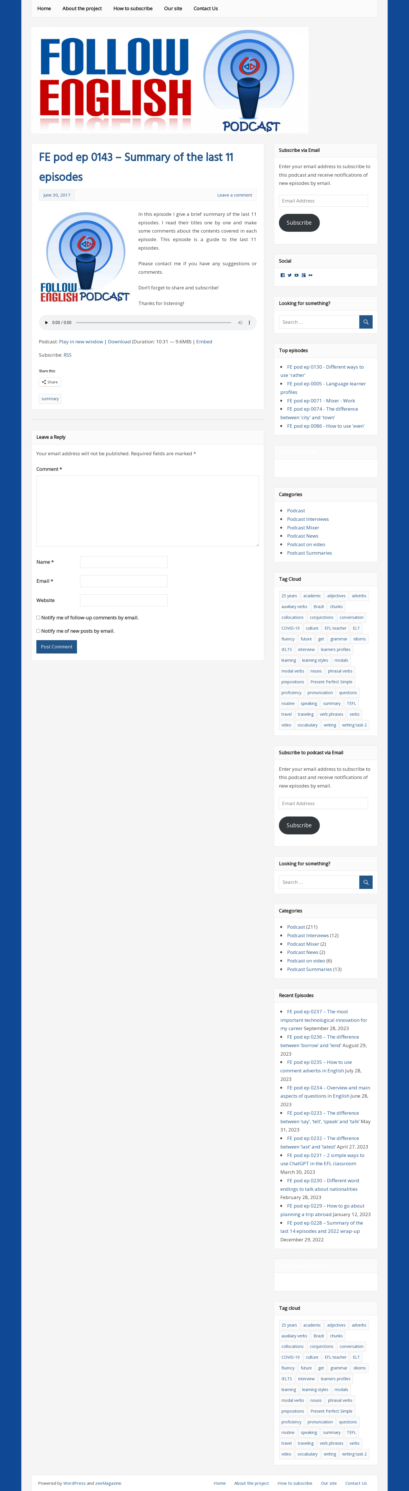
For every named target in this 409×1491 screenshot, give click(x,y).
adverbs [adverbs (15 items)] (359, 595)
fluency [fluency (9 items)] (288, 639)
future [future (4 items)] (306, 639)
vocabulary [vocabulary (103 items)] (308, 725)
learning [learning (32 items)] (288, 660)
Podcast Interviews (308, 519)
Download (119, 341)
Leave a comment (234, 195)
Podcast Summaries (309, 553)
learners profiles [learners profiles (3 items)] (335, 649)
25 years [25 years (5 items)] (289, 595)
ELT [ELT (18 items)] (356, 628)
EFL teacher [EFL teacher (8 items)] (336, 628)
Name (45, 562)
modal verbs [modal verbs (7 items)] (292, 671)
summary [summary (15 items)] (332, 703)
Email (44, 581)
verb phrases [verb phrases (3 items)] (331, 714)
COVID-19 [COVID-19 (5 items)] (290, 628)
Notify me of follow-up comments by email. (90, 617)
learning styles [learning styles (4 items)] (315, 660)
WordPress (74, 1483)
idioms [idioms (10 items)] (360, 639)
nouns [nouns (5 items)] (316, 671)
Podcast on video (306, 544)
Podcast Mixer (303, 527)
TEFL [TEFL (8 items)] (351, 703)
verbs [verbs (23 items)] (355, 714)
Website (45, 600)
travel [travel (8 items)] (286, 714)
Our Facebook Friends (302, 1266)
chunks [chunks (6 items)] (336, 606)
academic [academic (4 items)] (312, 595)
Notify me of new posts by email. (77, 631)
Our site (173, 8)
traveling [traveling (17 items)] (306, 714)
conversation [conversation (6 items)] (352, 617)
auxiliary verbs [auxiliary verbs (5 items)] (294, 606)
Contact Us (206, 8)
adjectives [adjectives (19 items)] (336, 595)
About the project (82, 8)
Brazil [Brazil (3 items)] (319, 606)
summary (50, 398)
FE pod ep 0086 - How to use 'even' (326, 426)
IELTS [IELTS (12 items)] (286, 649)
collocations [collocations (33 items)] (292, 617)
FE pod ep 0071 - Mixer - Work (321, 400)
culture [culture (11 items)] (312, 628)
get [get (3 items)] (321, 639)
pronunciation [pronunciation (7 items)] (320, 692)
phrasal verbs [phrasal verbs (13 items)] (340, 671)
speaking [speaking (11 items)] (309, 703)
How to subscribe (133, 8)
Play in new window (81, 341)
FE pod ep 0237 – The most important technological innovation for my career (323, 1020)
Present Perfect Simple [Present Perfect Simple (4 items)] (331, 681)
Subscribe (299, 222)
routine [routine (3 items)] (288, 703)
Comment (49, 469)
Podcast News (302, 535)
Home (44, 8)
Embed (204, 341)
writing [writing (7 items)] (330, 725)
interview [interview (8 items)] (306, 649)
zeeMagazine (108, 1483)
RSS (68, 355)
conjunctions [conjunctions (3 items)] (321, 617)
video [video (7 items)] (286, 725)
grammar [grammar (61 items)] (338, 639)
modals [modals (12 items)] (341, 660)
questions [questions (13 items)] (348, 692)
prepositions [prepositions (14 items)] (292, 681)
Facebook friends (297, 452)
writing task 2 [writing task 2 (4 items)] (354, 725)
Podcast (296, 510)
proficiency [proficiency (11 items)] (291, 692)
